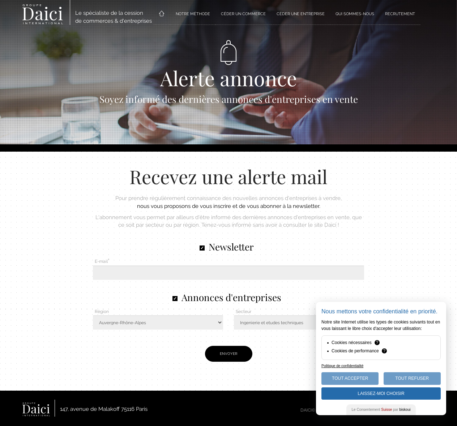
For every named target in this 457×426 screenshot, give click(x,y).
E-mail (101, 261)
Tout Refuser (412, 378)
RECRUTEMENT (400, 14)
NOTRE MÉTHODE (193, 14)
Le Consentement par (381, 410)
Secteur (243, 311)
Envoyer (229, 354)
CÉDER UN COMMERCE (243, 14)
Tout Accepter (350, 378)
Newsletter (231, 246)
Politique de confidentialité (342, 366)
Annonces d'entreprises (231, 297)
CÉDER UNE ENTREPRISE (301, 14)
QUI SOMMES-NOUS (355, 14)
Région (102, 311)
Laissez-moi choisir (381, 393)
